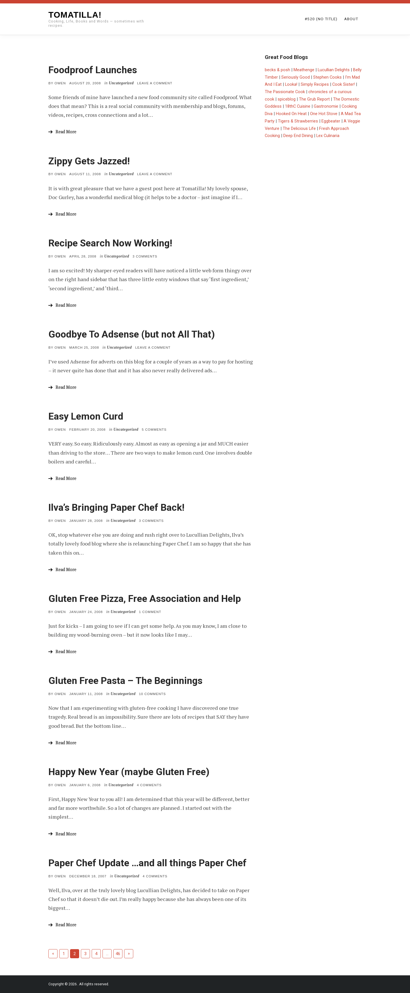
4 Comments (149, 785)
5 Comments (154, 429)
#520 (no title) (321, 19)
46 (118, 953)
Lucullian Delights (334, 69)
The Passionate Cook (285, 91)
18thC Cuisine (297, 106)
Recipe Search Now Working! (110, 243)
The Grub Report (314, 99)
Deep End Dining (298, 135)
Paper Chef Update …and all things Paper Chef (147, 863)
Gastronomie (326, 106)
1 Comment (150, 612)
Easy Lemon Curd (85, 416)
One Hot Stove (323, 113)
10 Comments (152, 694)
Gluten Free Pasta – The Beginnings (125, 680)
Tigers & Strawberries (298, 121)
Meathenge (304, 69)
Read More (66, 131)
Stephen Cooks (327, 77)
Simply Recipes (315, 84)
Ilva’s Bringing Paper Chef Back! (116, 507)
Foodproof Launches (92, 69)
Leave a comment (155, 83)
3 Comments (145, 256)
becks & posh (277, 69)
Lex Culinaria (327, 135)
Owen (60, 83)
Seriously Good (295, 77)
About (351, 19)
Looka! (291, 84)
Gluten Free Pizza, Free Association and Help (144, 598)
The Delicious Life (299, 128)
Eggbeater (330, 121)
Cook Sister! (343, 84)
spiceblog (287, 99)
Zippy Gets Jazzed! (89, 161)
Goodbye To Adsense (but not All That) (131, 334)
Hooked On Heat (291, 113)
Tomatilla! (75, 14)
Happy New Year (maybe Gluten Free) (129, 771)
